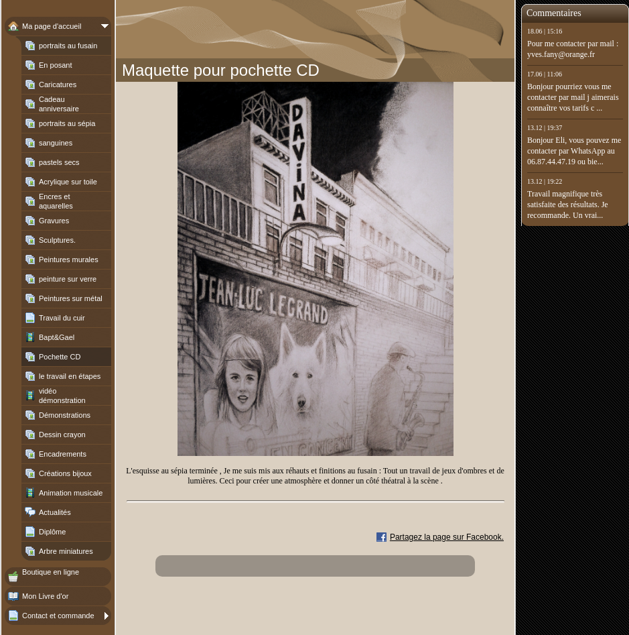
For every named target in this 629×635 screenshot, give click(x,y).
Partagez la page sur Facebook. (447, 537)
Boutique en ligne (50, 572)
